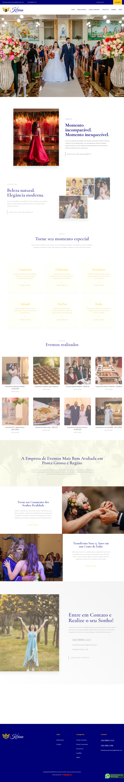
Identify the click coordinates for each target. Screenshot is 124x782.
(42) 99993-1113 (32, 2)
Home (73, 9)
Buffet (120, 9)
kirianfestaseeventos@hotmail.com (13, 2)
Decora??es (105, 9)
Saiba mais (25, 291)
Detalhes (15, 398)
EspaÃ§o (113, 9)
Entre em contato (80, 664)
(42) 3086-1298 (107, 745)
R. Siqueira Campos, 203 (78, 655)
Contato (117, 2)
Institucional (100, 2)
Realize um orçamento (79, 154)
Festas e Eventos (81, 9)
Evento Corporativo (94, 9)
